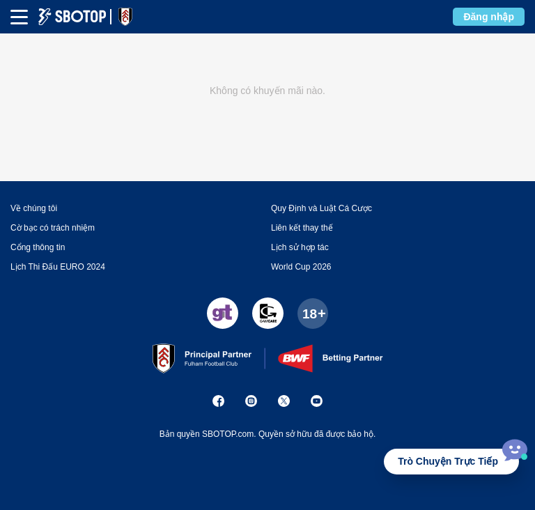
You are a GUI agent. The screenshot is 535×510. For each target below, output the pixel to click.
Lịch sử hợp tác (300, 247)
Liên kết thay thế (302, 228)
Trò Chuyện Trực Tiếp (448, 461)
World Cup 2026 (301, 267)
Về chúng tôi (33, 208)
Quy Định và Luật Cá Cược (321, 208)
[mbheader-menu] (19, 17)
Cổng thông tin (37, 247)
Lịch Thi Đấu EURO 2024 (57, 267)
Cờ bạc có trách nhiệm (52, 228)
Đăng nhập (488, 16)
